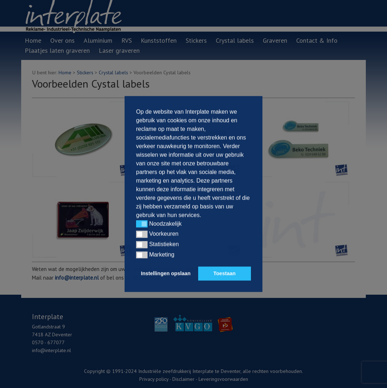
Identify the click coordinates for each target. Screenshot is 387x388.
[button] (142, 224)
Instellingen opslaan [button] (166, 273)
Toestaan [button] (224, 273)
